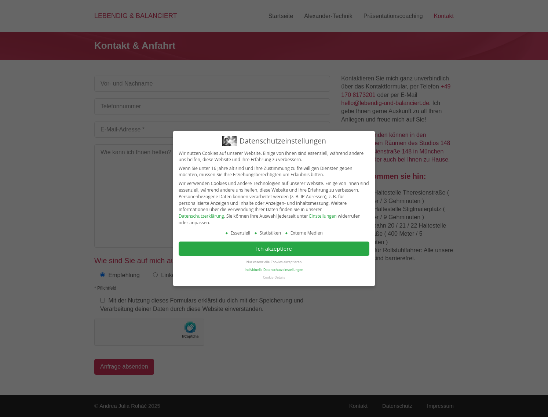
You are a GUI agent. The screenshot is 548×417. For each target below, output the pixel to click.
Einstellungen (323, 215)
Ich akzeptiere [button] (274, 247)
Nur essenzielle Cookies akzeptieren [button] (274, 260)
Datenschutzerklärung (201, 215)
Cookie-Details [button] (274, 276)
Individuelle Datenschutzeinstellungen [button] (274, 268)
